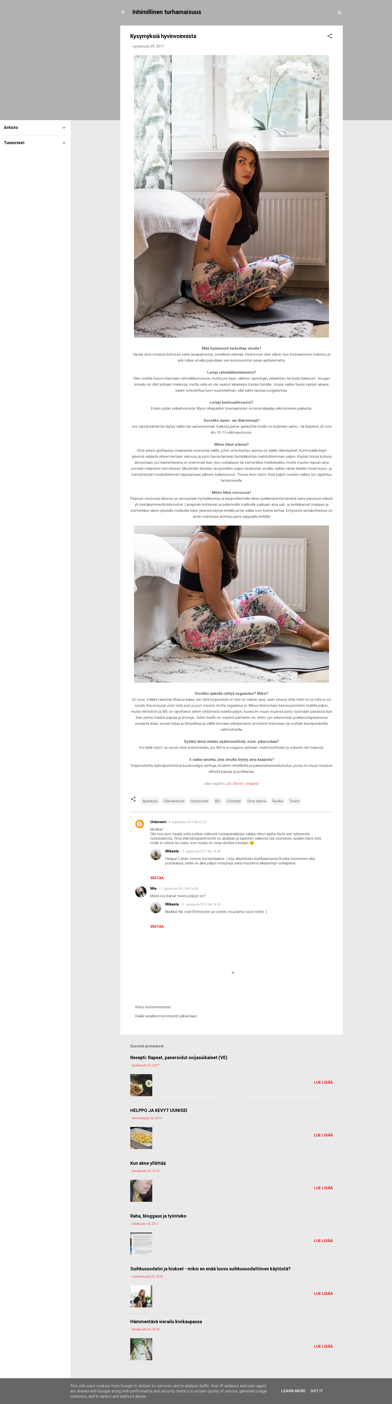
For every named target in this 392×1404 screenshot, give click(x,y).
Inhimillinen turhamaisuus (166, 12)
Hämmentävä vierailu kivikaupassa (166, 1321)
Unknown (158, 822)
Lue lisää (323, 1082)
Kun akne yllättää (148, 1163)
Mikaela (172, 851)
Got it (316, 1391)
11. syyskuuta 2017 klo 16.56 (200, 851)
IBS (217, 801)
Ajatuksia (150, 801)
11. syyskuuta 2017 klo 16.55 (200, 904)
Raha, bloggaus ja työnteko (158, 1216)
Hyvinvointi (199, 801)
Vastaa (157, 878)
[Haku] (340, 13)
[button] (330, 37)
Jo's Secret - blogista (242, 783)
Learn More (293, 1391)
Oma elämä (256, 801)
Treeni (294, 801)
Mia (153, 888)
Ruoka (277, 801)
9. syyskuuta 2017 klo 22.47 (187, 822)
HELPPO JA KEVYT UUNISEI (158, 1110)
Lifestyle (234, 801)
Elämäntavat (174, 801)
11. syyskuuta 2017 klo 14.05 (178, 888)
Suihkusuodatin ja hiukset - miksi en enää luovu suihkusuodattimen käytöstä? (210, 1268)
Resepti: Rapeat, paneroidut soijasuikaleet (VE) (179, 1057)
